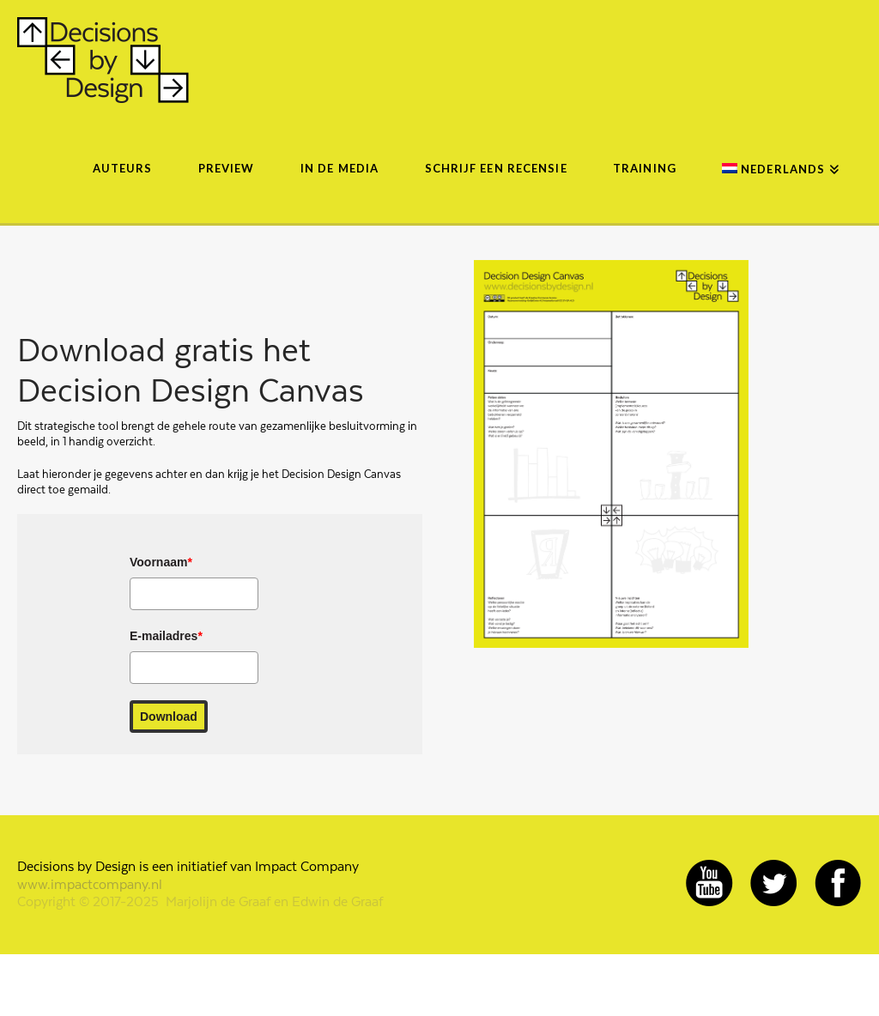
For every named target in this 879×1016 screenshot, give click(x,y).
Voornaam (161, 562)
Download (168, 716)
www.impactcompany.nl (89, 884)
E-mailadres (166, 636)
